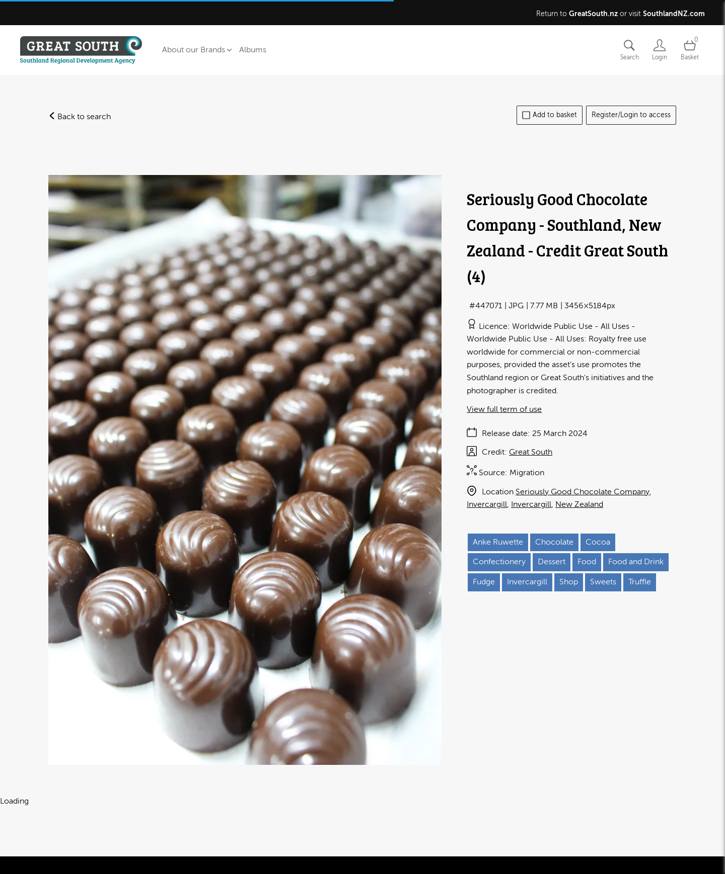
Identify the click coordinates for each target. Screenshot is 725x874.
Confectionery (499, 561)
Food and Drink (636, 561)
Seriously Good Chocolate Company (582, 491)
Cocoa (598, 542)
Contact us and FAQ (55, 854)
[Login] (659, 50)
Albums (252, 49)
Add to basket (549, 115)
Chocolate (554, 542)
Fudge (484, 581)
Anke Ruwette (498, 542)
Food (586, 561)
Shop (568, 581)
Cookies (202, 854)
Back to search (79, 116)
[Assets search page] (629, 50)
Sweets (603, 581)
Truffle (639, 581)
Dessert (551, 561)
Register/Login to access (631, 115)
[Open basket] (690, 50)
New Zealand (579, 504)
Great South (530, 452)
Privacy (165, 854)
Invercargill (487, 504)
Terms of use (120, 854)
